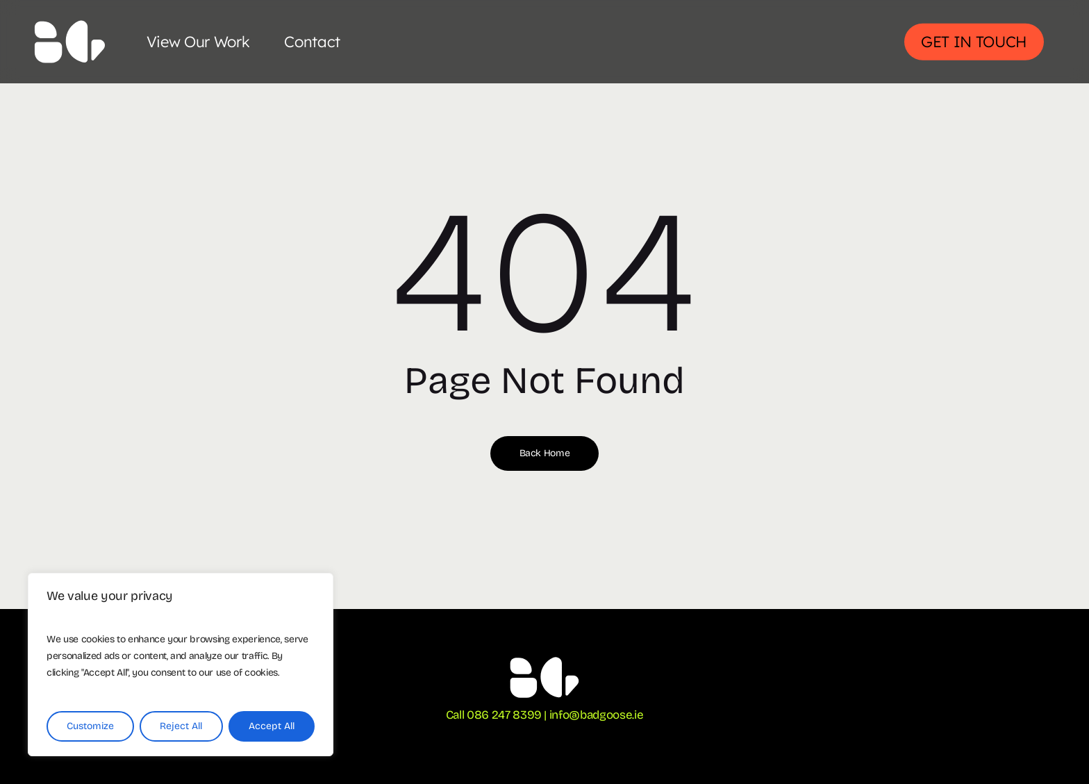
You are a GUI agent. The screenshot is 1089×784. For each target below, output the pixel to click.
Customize (90, 726)
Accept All (271, 726)
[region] (180, 664)
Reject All (181, 726)
